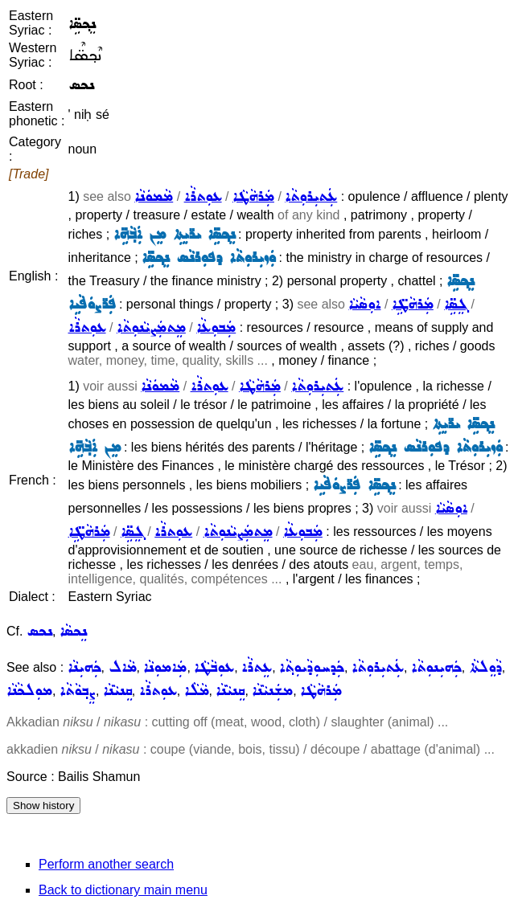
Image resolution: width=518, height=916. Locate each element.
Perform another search (106, 864)
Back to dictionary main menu (123, 890)
